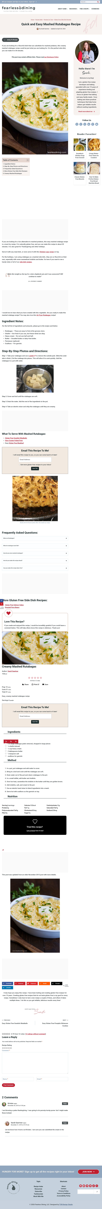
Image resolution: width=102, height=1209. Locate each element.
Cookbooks (95, 9)
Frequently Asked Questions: (13, 168)
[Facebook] (80, 1185)
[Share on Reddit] (44, 983)
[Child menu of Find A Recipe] (85, 9)
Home (32, 19)
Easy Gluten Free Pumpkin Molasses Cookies (52, 1023)
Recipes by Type (48, 19)
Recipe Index (39, 19)
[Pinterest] (90, 1185)
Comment (6, 1050)
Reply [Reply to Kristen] (65, 1103)
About (64, 1186)
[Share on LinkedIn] (7, 987)
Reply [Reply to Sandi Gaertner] (65, 1123)
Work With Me (38, 1196)
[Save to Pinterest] (19, 983)
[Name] (18, 1079)
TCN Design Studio (66, 1204)
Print (34, 684)
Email (39, 1079)
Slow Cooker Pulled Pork (14, 441)
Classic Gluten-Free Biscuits (80, 178)
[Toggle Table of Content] (27, 160)
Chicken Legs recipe (47, 252)
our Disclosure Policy (51, 57)
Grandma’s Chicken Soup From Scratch (79, 155)
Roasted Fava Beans (12, 607)
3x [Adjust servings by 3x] (16, 741)
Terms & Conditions (63, 1193)
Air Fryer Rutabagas (44, 315)
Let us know (31, 831)
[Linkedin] (87, 1185)
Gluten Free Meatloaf (16, 443)
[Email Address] (35, 459)
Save (45, 684)
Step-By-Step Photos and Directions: (16, 166)
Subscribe (38, 1191)
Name (5, 1079)
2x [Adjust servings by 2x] (11, 741)
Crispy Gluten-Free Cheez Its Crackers (94, 155)
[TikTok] (93, 1185)
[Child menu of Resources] (74, 9)
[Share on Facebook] (7, 983)
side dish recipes (26, 262)
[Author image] (38, 29)
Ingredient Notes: (10, 164)
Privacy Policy (63, 1191)
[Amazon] (96, 1185)
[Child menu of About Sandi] (63, 9)
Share (25, 684)
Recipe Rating (7, 1045)
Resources (38, 1189)
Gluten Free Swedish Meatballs (16, 438)
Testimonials (38, 1194)
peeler (31, 356)
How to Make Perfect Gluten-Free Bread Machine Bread (94, 180)
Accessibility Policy (63, 1196)
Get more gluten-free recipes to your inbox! (36, 465)
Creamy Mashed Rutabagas (13, 173)
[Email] (52, 1079)
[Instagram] (83, 1185)
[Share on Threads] (56, 983)
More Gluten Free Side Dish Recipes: (16, 171)
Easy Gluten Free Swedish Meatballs (18, 1021)
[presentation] (80, 144)
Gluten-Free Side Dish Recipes (62, 19)
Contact (63, 1189)
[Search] (97, 1192)
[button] (29, 677)
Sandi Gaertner (45, 29)
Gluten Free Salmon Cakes (14, 605)
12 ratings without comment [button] (35, 1034)
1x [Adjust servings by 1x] (6, 741)
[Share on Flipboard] (32, 983)
